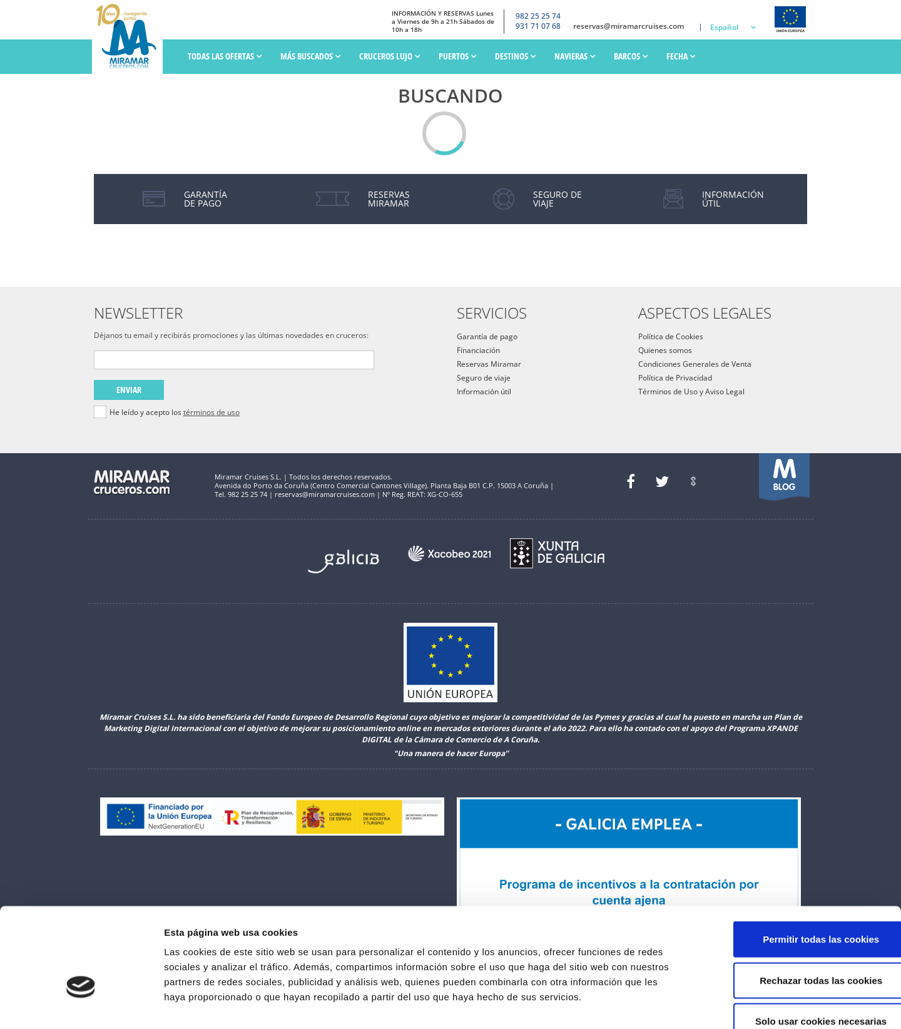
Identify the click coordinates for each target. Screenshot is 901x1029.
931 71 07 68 (538, 26)
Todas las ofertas (225, 56)
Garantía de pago (487, 336)
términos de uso (211, 412)
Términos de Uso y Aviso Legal (691, 391)
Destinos (515, 56)
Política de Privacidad (675, 377)
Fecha (680, 56)
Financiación (478, 350)
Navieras (574, 56)
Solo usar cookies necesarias (796, 946)
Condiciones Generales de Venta (694, 364)
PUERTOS (457, 56)
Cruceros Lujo (389, 56)
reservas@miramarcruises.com (628, 26)
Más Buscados (310, 56)
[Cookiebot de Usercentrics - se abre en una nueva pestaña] (81, 1004)
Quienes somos (665, 350)
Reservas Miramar (489, 364)
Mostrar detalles (672, 1004)
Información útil (484, 391)
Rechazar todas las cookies (796, 906)
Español (724, 27)
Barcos (631, 56)
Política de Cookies (670, 336)
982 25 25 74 (538, 15)
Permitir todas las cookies (796, 864)
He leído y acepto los (174, 412)
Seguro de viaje (484, 377)
